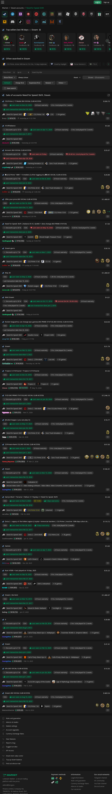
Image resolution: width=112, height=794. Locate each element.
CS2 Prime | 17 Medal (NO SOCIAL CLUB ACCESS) (23, 101)
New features (9, 738)
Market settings (9, 725)
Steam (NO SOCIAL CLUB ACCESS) (17, 693)
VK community (99, 781)
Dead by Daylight (58, 64)
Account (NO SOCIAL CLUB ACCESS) (18, 150)
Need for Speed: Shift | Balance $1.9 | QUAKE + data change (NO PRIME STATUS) (36, 224)
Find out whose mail (11, 763)
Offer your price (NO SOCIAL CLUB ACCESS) (21, 199)
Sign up (106, 2)
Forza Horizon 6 (78, 64)
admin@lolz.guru (8, 785)
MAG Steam (9, 297)
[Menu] (2, 2)
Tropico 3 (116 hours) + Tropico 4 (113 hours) (22, 371)
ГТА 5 (95, 64)
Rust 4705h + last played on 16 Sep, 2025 (20, 571)
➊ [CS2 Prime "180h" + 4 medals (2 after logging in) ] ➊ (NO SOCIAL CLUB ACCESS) (35, 175)
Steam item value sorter (12, 755)
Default (7, 83)
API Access (8, 750)
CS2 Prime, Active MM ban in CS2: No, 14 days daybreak (25, 64)
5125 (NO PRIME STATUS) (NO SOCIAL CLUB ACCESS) (24, 395)
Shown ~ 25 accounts (96, 77)
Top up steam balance (12, 759)
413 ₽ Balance (10, 126)
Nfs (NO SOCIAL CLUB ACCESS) (16, 669)
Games (7, 546)
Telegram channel (100, 778)
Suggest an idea (9, 746)
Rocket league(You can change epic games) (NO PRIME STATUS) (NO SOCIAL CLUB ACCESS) (39, 322)
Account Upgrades (10, 729)
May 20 (7, 273)
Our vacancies (76, 789)
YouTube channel (100, 783)
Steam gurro (10, 248)
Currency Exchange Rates (13, 733)
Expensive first (34, 83)
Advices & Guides (10, 721)
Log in (97, 2)
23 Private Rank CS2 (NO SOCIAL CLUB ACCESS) (22, 444)
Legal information (77, 778)
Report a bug (8, 742)
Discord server (99, 786)
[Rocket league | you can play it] (17, 420)
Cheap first (20, 83)
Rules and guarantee (11, 717)
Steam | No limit (11, 595)
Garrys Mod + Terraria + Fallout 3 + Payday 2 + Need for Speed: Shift (31, 497)
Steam (7, 346)
